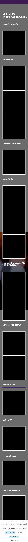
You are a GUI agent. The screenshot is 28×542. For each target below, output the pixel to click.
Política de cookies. (14, 540)
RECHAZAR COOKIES (10, 532)
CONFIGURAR (19, 532)
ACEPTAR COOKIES (14, 536)
